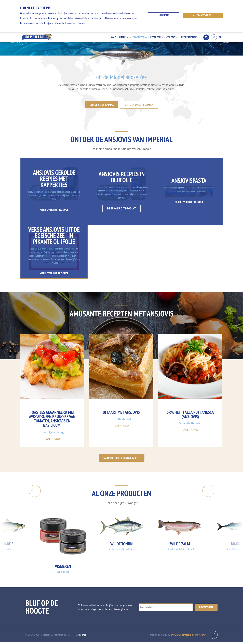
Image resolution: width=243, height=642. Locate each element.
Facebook (214, 37)
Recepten (157, 37)
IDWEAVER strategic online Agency (188, 634)
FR (220, 37)
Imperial (125, 37)
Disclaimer (80, 634)
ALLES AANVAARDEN (203, 15)
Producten (140, 37)
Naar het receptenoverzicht (121, 458)
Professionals (189, 37)
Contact (172, 37)
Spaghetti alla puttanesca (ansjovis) (190, 414)
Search (206, 37)
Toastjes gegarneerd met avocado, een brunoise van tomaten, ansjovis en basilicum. (52, 418)
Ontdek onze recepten (139, 105)
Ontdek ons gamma (102, 105)
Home (114, 37)
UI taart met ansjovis (121, 412)
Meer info (163, 15)
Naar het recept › (52, 438)
